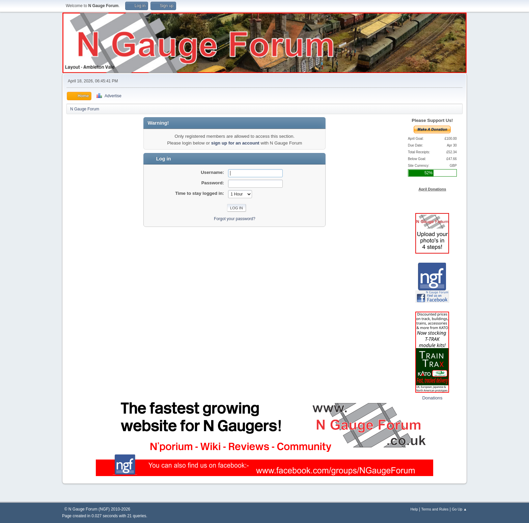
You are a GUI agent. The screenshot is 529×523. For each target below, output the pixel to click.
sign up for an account (235, 143)
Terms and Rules (435, 509)
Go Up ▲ (459, 509)
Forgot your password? (234, 218)
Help (414, 509)
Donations (432, 397)
